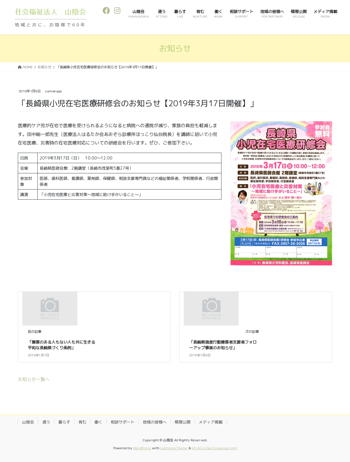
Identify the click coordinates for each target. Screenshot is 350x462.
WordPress (142, 448)
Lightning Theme (173, 448)
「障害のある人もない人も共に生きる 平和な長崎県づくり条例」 (63, 344)
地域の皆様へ (155, 422)
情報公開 (183, 422)
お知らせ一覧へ (34, 379)
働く (99, 422)
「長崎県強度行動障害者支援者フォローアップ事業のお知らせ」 (223, 344)
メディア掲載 (211, 422)
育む (82, 422)
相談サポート (123, 422)
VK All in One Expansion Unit (214, 448)
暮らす (64, 422)
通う (46, 422)
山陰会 (28, 422)
